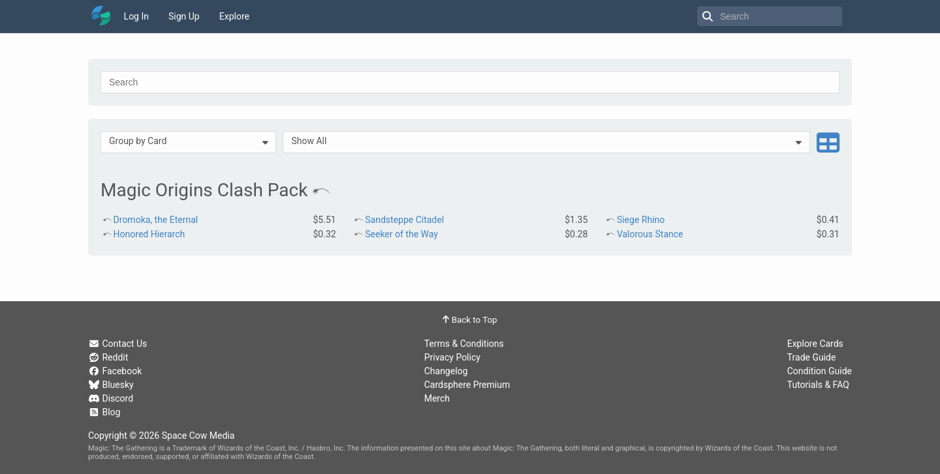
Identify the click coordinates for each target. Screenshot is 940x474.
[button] (188, 142)
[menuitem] (188, 142)
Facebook (115, 371)
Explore (234, 16)
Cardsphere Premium (467, 384)
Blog (104, 412)
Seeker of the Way (401, 234)
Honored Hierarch (149, 234)
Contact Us (117, 343)
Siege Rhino (641, 220)
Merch (437, 398)
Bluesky (111, 384)
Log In (136, 16)
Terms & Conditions (464, 343)
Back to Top (470, 320)
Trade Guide (811, 357)
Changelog (446, 371)
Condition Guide (819, 371)
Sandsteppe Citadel (404, 220)
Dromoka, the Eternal (156, 220)
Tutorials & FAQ (818, 384)
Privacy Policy (452, 357)
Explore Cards (815, 343)
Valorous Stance (650, 234)
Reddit (108, 357)
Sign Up (184, 16)
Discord (110, 398)
